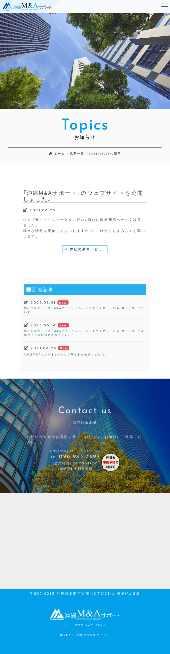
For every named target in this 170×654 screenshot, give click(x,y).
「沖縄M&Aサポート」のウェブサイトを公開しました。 (65, 363)
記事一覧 (77, 153)
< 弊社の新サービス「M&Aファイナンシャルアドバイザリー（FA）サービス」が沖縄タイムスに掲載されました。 (86, 258)
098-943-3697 (79, 466)
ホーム (57, 153)
